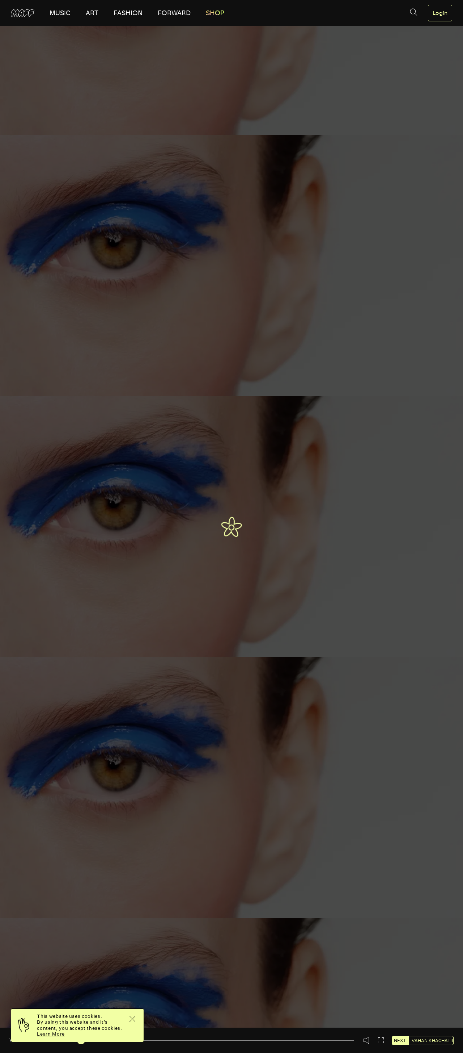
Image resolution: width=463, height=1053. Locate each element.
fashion (128, 13)
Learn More (51, 1034)
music (60, 13)
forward (174, 13)
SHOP (215, 13)
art (92, 13)
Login (440, 13)
